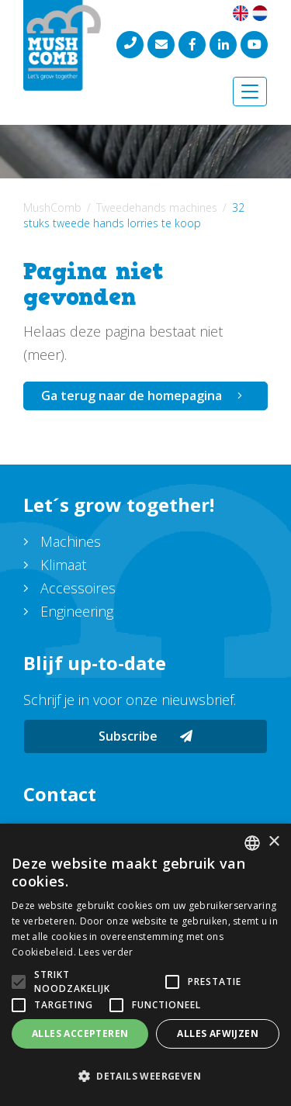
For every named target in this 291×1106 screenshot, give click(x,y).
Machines (70, 541)
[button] (145, 1076)
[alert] (145, 965)
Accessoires (78, 588)
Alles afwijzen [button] (217, 1033)
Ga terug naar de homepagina (131, 395)
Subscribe (145, 736)
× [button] (273, 842)
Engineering (76, 611)
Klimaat (63, 564)
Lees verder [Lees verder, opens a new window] (105, 952)
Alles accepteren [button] (80, 1033)
